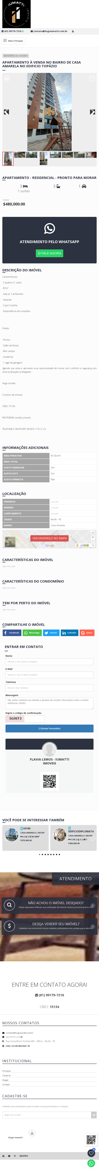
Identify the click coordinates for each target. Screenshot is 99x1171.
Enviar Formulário (49, 728)
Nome (9, 655)
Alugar (5, 1080)
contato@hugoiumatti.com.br (19, 1032)
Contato (6, 1084)
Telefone (11, 682)
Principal (6, 1071)
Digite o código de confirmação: (24, 712)
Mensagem (12, 695)
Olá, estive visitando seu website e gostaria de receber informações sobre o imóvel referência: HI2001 (50, 703)
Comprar (6, 1075)
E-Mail (9, 668)
